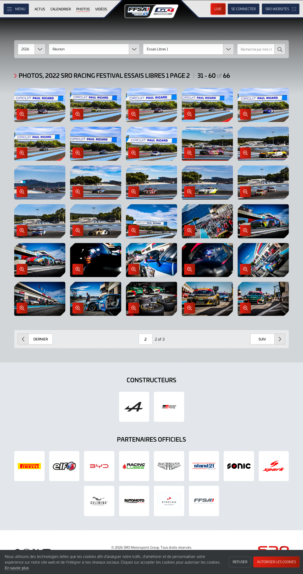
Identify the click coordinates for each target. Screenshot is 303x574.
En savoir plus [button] (17, 567)
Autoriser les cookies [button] (276, 562)
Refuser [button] (240, 562)
